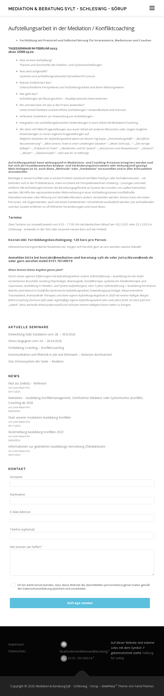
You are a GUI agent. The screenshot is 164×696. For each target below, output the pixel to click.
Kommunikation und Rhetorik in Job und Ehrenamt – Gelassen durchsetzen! (60, 354)
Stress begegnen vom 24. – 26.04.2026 (35, 341)
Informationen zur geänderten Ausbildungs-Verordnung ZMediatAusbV (56, 446)
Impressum (16, 644)
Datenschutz (17, 651)
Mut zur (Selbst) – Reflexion (27, 383)
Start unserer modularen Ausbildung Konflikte (39, 417)
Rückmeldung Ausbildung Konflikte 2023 (35, 432)
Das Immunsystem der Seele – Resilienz (36, 361)
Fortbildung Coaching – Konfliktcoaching (36, 348)
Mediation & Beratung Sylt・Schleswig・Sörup (67, 8)
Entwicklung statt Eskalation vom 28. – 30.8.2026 (41, 334)
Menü (152, 8)
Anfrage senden (80, 603)
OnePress (109, 686)
